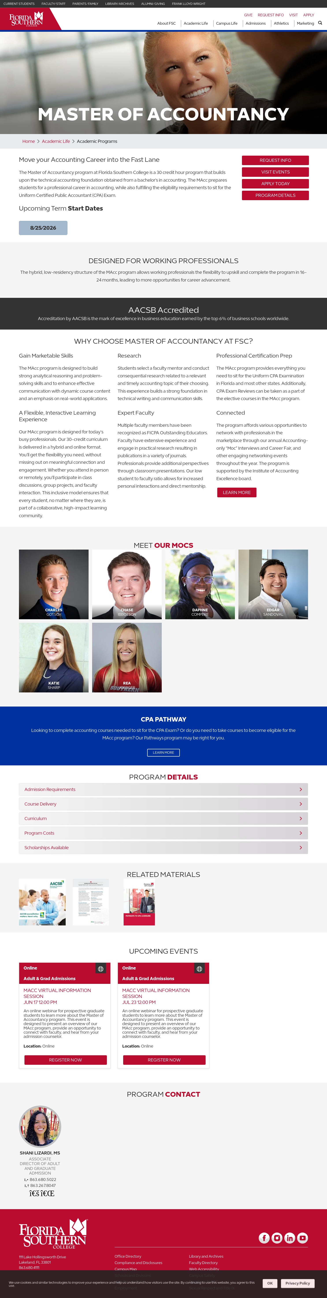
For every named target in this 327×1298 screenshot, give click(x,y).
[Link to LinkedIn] (289, 1236)
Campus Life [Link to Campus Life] (227, 23)
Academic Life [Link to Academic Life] (196, 23)
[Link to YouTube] (302, 1236)
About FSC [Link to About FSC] (166, 23)
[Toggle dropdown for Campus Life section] (239, 23)
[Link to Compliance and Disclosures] (274, 1256)
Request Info (271, 15)
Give (248, 15)
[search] (320, 23)
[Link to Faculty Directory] (146, 1262)
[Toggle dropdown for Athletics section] (290, 23)
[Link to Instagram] (276, 1236)
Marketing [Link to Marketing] (305, 23)
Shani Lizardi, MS (40, 1153)
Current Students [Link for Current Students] (19, 4)
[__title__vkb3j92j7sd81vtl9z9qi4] (59, 1245)
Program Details (275, 195)
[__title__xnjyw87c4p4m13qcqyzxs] (26, 18)
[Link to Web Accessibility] (274, 1262)
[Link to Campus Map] (210, 1262)
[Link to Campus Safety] (210, 1268)
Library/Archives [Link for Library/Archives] (119, 4)
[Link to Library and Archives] (210, 1256)
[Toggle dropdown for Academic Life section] (209, 23)
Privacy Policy (298, 1283)
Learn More (237, 492)
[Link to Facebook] (264, 1236)
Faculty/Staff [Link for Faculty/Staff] (53, 4)
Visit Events (275, 172)
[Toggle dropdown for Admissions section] (267, 23)
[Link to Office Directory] (146, 1256)
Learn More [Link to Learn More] (163, 753)
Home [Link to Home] (28, 141)
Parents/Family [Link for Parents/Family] (85, 4)
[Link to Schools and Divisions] (146, 1268)
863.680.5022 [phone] (40, 1180)
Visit (293, 15)
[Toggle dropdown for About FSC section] (177, 23)
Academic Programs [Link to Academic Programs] (98, 141)
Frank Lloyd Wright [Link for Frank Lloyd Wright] (188, 4)
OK (270, 1283)
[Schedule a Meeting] (46, 1193)
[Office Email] (35, 1193)
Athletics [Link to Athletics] (281, 23)
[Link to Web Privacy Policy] (274, 1268)
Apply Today (275, 183)
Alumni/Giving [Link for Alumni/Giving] (153, 4)
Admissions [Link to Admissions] (256, 23)
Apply (308, 15)
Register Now (53, 1061)
